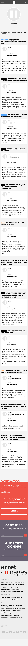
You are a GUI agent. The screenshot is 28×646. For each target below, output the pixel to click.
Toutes (2, 597)
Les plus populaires (15, 599)
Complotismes (11, 587)
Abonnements (4, 605)
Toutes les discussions (16, 610)
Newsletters (16, 615)
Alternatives (10, 586)
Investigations (11, 584)
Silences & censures (15, 589)
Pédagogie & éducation (6, 591)
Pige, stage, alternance (6, 612)
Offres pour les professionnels (7, 613)
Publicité (17, 587)
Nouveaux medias (18, 586)
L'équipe (2, 608)
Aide (13, 612)
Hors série (3, 628)
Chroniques (19, 597)
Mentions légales (4, 617)
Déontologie (3, 586)
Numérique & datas (20, 584)
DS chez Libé (9, 628)
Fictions (2, 582)
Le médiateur (19, 605)
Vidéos (7, 599)
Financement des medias (17, 591)
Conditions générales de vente (16, 617)
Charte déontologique (20, 608)
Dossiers (2, 599)
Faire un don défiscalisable (6, 615)
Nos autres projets (10, 608)
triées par (13, 33)
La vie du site (11, 605)
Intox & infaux (4, 584)
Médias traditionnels (5, 589)
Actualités (7, 597)
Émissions (13, 597)
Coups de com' (9, 582)
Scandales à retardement (19, 582)
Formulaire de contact (5, 610)
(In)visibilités (3, 587)
